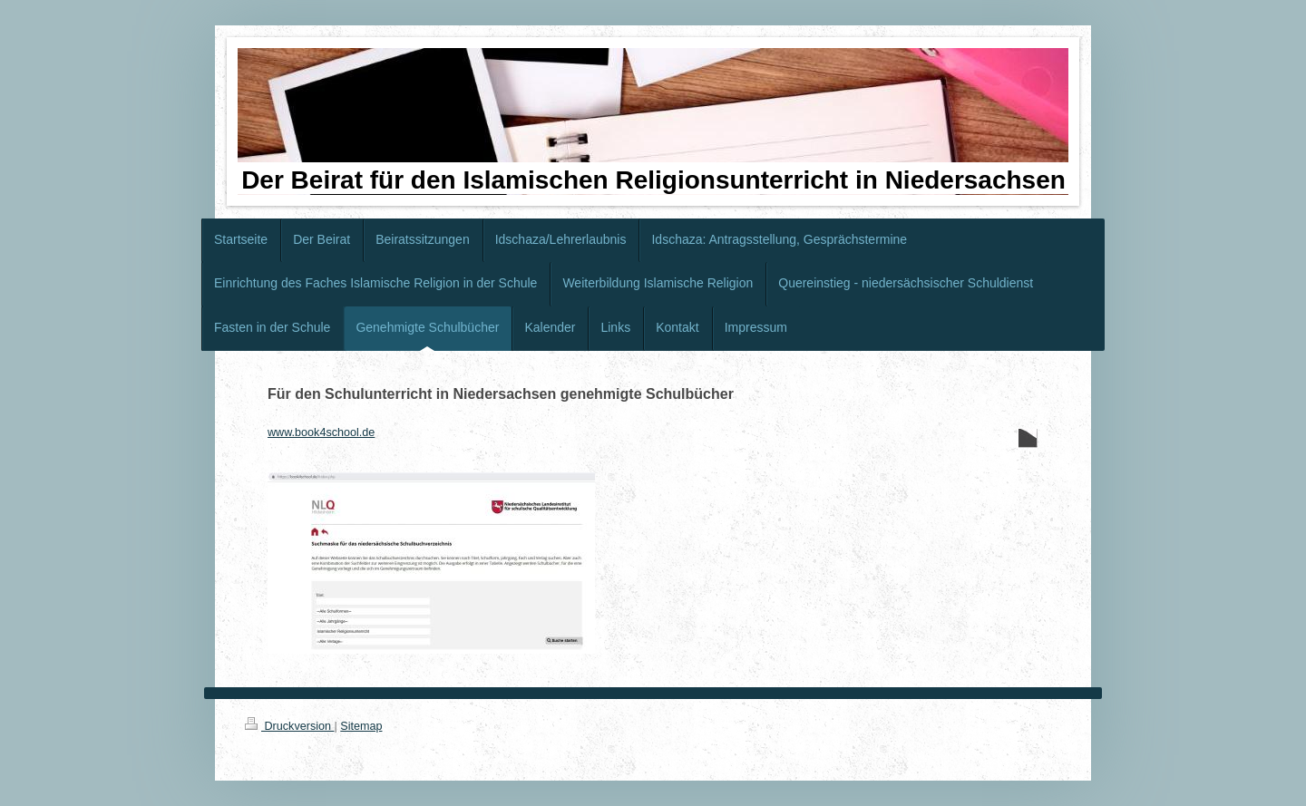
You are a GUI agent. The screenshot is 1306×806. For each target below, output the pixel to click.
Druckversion (289, 726)
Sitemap (361, 726)
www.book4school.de (321, 432)
